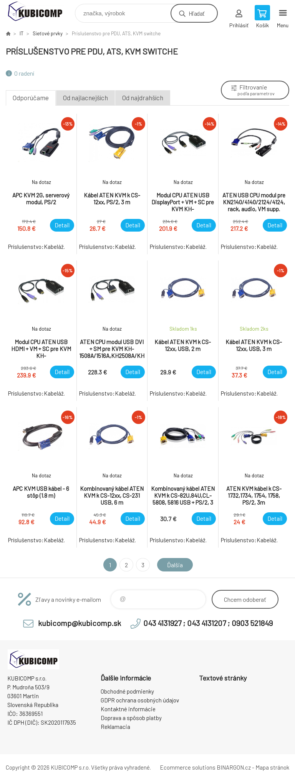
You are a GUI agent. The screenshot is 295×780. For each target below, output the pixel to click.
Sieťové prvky (48, 33)
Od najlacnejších (85, 97)
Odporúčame (31, 97)
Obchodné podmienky (127, 691)
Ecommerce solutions (187, 767)
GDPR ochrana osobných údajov (140, 700)
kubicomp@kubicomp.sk (79, 623)
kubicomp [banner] (40, 11)
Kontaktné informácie (128, 708)
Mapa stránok (272, 767)
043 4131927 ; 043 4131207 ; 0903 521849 (208, 623)
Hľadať (196, 13)
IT (21, 33)
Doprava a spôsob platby (131, 717)
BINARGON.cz (234, 767)
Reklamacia (115, 726)
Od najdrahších (142, 97)
